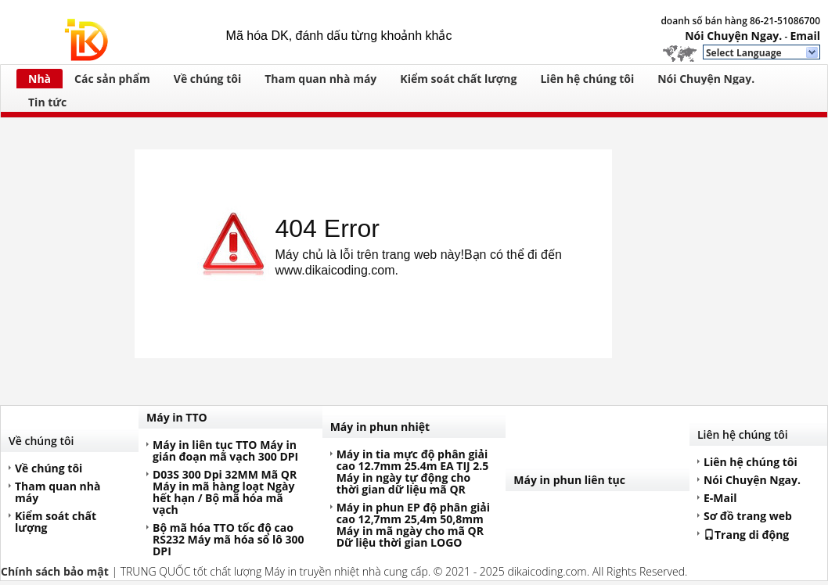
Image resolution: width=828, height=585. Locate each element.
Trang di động (746, 534)
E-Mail (720, 498)
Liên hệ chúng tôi (587, 78)
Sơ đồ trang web (748, 516)
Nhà (39, 78)
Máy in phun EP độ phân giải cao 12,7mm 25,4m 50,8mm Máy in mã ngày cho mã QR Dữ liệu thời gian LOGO (413, 524)
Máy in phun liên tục (569, 479)
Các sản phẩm (112, 78)
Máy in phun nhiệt (380, 426)
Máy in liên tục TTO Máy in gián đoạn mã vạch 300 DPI (225, 450)
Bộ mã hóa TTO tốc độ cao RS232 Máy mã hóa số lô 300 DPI (228, 539)
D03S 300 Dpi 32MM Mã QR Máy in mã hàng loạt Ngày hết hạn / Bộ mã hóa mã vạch (225, 491)
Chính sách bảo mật (55, 571)
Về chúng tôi (207, 78)
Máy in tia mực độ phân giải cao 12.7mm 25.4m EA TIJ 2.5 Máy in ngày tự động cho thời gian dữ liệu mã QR (413, 471)
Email (805, 35)
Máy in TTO (176, 417)
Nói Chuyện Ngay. (733, 35)
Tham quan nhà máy (320, 78)
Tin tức (47, 102)
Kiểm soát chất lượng (458, 78)
